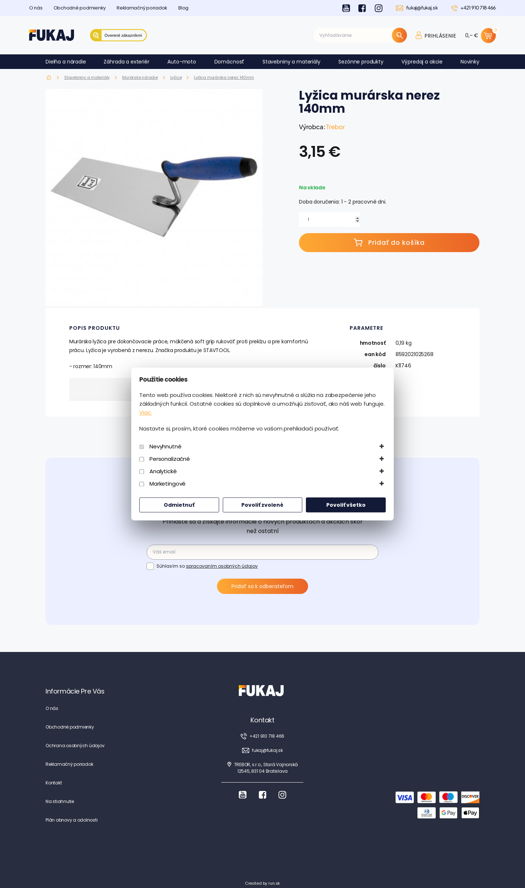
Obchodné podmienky (80, 7)
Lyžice (176, 77)
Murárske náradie (140, 77)
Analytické (163, 471)
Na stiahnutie (60, 801)
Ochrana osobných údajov (75, 745)
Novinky (469, 61)
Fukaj (49, 77)
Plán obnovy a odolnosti (71, 820)
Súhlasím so (207, 566)
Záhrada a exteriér (126, 61)
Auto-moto (181, 61)
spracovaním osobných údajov (222, 566)
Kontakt (54, 783)
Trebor (335, 127)
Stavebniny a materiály (291, 61)
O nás (36, 7)
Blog (183, 7)
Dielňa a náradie (66, 61)
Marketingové (167, 484)
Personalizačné (169, 459)
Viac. (145, 413)
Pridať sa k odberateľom (262, 586)
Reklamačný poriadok (142, 7)
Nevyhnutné (165, 447)
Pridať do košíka (389, 242)
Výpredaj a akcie (422, 61)
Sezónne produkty (361, 61)
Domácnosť (229, 61)
